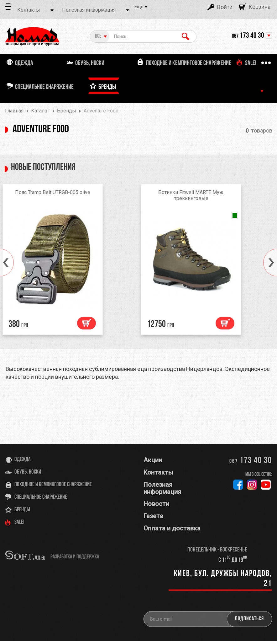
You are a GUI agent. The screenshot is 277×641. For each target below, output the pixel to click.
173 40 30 (248, 36)
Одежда (22, 460)
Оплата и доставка (172, 528)
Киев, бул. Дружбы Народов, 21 (223, 579)
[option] (69, 261)
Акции (153, 460)
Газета (153, 516)
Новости (156, 504)
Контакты (28, 10)
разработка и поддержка (74, 557)
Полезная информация (89, 10)
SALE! (19, 522)
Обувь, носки (27, 472)
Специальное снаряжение (40, 497)
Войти (225, 7)
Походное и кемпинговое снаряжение (53, 485)
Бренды (22, 510)
